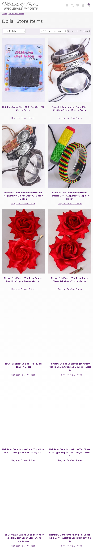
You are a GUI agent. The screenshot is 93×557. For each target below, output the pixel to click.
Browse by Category (13, 511)
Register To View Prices (23, 118)
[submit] (53, 498)
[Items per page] (53, 31)
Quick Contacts (10, 527)
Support (6, 520)
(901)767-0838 (26, 468)
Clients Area (8, 515)
